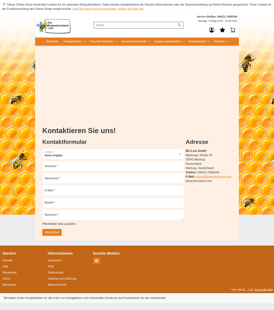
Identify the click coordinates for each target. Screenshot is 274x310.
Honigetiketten (73, 41)
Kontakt (7, 260)
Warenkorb (10, 272)
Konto (6, 278)
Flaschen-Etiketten (102, 41)
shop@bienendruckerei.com (213, 176)
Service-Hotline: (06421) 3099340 (217, 16)
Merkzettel (9, 284)
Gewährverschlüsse (134, 41)
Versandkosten (263, 289)
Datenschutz (56, 272)
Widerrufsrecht (57, 284)
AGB (51, 266)
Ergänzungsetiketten (168, 41)
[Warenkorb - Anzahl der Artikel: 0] (233, 30)
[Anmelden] (212, 30)
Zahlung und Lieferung (62, 278)
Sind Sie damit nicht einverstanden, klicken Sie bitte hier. (108, 8)
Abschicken (52, 232)
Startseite (52, 41)
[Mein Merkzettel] (222, 30)
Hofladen (220, 41)
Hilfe (5, 266)
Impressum (55, 260)
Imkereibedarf (197, 41)
